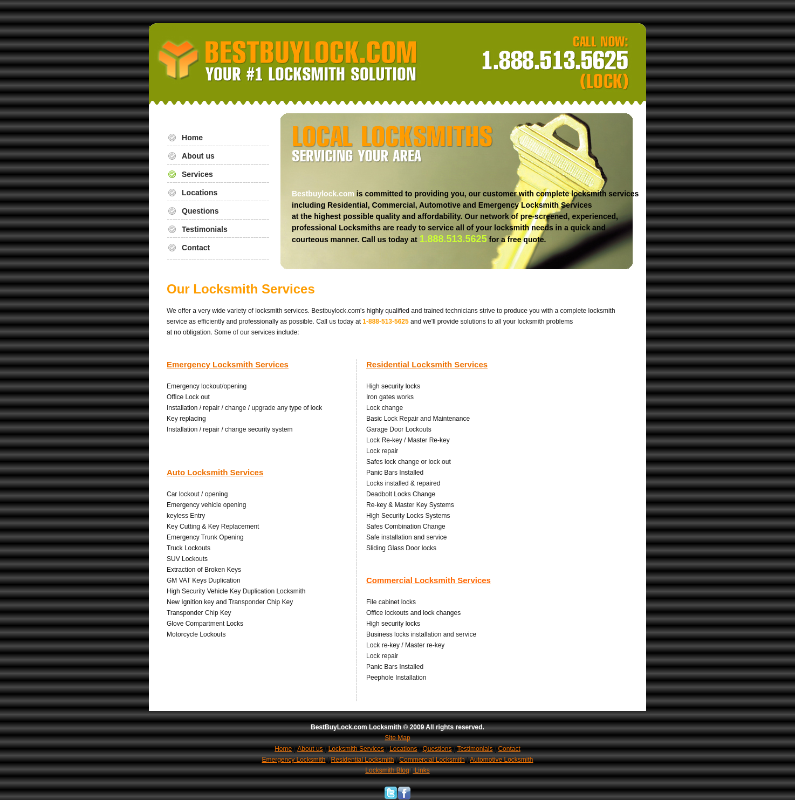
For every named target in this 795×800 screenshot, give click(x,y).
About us (198, 156)
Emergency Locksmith (294, 759)
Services (197, 174)
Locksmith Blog (387, 770)
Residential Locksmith (362, 759)
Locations (199, 192)
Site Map (397, 738)
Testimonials (205, 229)
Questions (200, 211)
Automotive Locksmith (501, 759)
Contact (196, 247)
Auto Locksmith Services (215, 472)
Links (421, 770)
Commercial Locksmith (431, 759)
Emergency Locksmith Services (228, 364)
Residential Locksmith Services (427, 364)
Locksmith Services (356, 749)
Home (192, 137)
